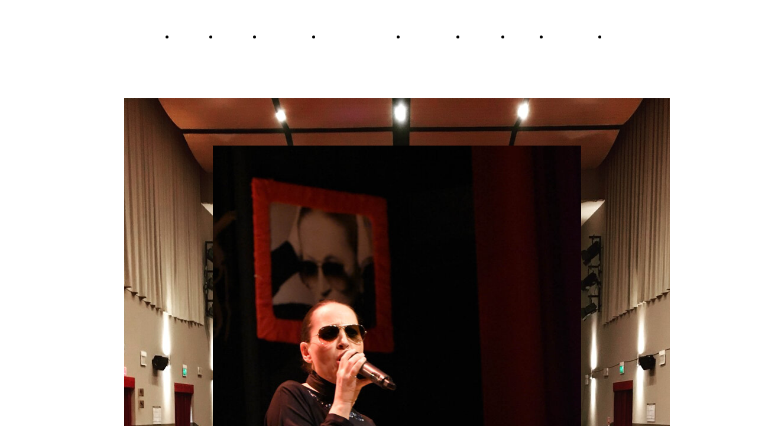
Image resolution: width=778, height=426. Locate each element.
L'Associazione (574, 36)
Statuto (621, 36)
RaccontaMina (287, 36)
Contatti (525, 36)
